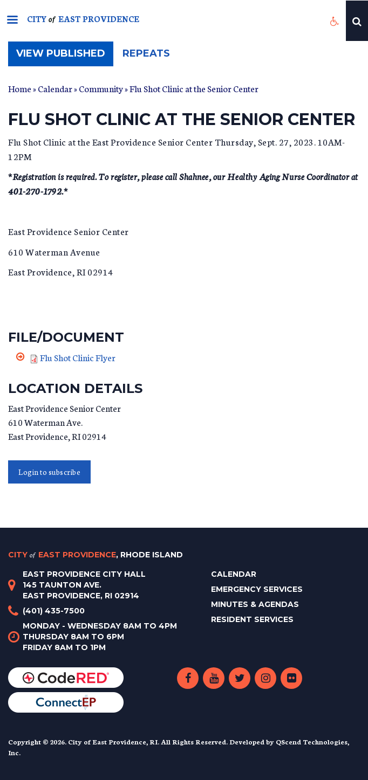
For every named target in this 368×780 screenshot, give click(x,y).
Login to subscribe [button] (49, 472)
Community (101, 88)
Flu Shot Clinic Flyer (77, 357)
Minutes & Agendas (255, 604)
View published (64, 56)
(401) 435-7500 (54, 611)
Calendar (55, 88)
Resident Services (252, 619)
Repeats (146, 53)
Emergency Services (257, 589)
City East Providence (95, 554)
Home (19, 88)
